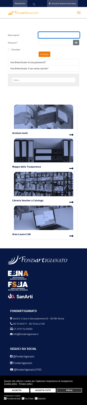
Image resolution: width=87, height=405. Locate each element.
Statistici (42, 399)
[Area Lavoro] (71, 236)
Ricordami (16, 49)
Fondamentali (13, 399)
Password (13, 42)
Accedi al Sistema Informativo (62, 3)
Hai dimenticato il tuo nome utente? (29, 68)
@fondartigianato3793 (27, 369)
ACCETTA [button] (17, 390)
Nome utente (14, 35)
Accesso (44, 54)
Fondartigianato (22, 363)
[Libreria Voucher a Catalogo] (71, 202)
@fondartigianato (23, 356)
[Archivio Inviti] (71, 135)
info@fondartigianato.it (25, 334)
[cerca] (34, 4)
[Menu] (79, 12)
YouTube (28, 399)
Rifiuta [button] (69, 390)
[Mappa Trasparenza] (71, 169)
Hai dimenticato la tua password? (28, 62)
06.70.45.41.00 (37, 324)
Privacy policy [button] (26, 384)
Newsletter (20, 3)
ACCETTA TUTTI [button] (43, 390)
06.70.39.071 (20, 324)
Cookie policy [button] (10, 384)
